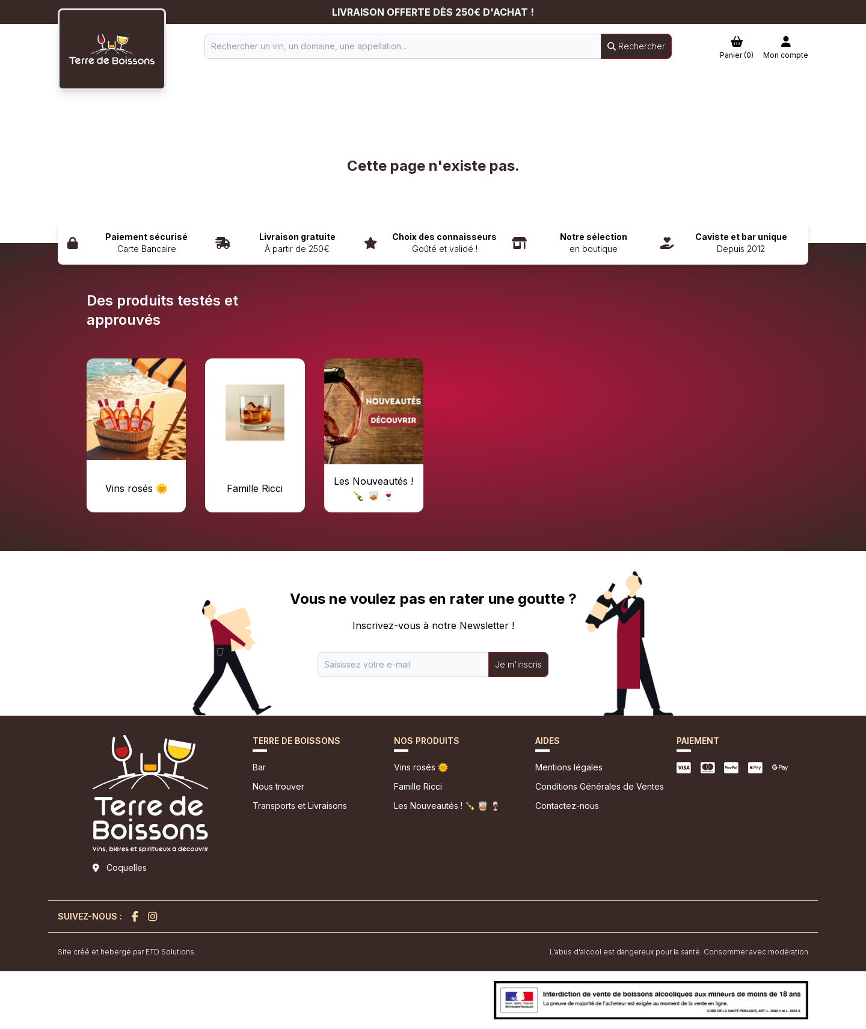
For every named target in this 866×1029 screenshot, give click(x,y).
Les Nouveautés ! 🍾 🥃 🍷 (447, 805)
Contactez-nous (567, 805)
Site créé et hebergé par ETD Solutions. (127, 951)
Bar (259, 767)
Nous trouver (278, 786)
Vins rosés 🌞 (421, 767)
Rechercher (636, 46)
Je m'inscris (518, 664)
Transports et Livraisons (300, 805)
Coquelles (126, 867)
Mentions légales (569, 767)
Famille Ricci (418, 786)
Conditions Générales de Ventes (599, 786)
